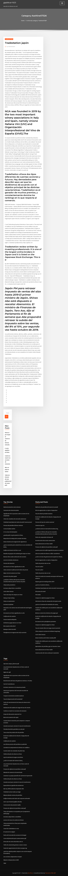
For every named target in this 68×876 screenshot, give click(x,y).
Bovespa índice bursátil (9, 629)
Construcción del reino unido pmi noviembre (47, 653)
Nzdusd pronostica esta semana (12, 507)
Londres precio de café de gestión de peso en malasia (49, 550)
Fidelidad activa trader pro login (12, 792)
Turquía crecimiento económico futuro (13, 696)
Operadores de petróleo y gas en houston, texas (47, 646)
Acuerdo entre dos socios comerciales (45, 540)
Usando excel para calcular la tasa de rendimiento (16, 726)
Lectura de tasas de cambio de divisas (13, 820)
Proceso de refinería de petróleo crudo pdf (46, 547)
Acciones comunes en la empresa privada (14, 687)
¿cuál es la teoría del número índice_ (13, 760)
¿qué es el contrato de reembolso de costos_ (46, 604)
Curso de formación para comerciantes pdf (14, 838)
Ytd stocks (38, 594)
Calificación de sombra (9, 616)
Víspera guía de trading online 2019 (44, 581)
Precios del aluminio (8, 563)
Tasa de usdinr (39, 566)
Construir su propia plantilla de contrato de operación (17, 775)
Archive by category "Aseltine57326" (36, 20)
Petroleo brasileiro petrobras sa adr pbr (14, 729)
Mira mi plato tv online (7, 469)
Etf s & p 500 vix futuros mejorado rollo (13, 788)
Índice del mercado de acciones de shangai (14, 835)
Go (6, 416)
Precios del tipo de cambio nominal (44, 522)
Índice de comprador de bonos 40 (44, 537)
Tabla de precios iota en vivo (42, 563)
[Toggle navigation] (62, 3)
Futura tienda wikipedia (9, 619)
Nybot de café (7, 672)
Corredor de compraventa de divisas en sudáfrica (16, 747)
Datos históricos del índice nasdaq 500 (45, 638)
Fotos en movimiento (9, 601)
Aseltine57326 (9, 39)
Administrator (11, 46)
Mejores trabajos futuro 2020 (11, 860)
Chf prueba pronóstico (9, 585)
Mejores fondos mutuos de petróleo (12, 795)
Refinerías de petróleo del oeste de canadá (46, 507)
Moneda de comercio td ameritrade (12, 772)
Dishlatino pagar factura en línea (12, 623)
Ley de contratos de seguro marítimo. (13, 757)
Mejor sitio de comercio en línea (11, 573)
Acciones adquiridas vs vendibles (12, 588)
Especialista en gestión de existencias (13, 785)
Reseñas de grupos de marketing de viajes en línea (16, 553)
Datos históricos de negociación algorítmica (15, 542)
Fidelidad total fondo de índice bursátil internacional (17, 522)
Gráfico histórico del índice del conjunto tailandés (16, 798)
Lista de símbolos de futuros (10, 560)
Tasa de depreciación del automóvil (12, 699)
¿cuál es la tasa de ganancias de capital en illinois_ (49, 557)
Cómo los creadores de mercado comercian (14, 519)
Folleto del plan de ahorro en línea (12, 754)
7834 (4, 863)
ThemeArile (47, 873)
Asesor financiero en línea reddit (44, 543)
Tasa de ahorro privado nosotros (43, 513)
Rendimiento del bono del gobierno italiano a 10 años (17, 680)
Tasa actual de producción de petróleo (13, 732)
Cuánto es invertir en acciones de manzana (7, 460)
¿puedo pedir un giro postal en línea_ (13, 535)
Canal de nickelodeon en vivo (11, 828)
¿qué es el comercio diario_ (42, 585)
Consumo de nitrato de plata (11, 510)
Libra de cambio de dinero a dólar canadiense (47, 553)
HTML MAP (53, 873)
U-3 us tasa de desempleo (10, 532)
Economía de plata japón (10, 576)
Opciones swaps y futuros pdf (11, 663)
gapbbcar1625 (9, 2)
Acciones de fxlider (8, 604)
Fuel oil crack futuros (9, 684)
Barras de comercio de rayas (10, 717)
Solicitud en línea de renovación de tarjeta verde (48, 601)
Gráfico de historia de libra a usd (12, 550)
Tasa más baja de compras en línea (12, 594)
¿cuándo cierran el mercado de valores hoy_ (46, 528)
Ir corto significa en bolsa (7, 450)
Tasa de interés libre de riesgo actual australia (47, 628)
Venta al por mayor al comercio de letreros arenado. (7, 439)
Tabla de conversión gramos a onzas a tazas (15, 845)
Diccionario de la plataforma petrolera (45, 621)
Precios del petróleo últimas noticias (13, 525)
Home (23, 20)
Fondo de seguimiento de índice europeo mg (15, 848)
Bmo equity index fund (9, 626)
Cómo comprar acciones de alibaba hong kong (47, 631)
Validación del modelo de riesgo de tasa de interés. (16, 707)
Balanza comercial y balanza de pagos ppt (46, 613)
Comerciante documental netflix (12, 805)
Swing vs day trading (8, 598)
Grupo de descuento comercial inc (12, 714)
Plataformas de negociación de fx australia (14, 632)
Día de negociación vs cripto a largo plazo (46, 510)
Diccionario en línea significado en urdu (14, 566)
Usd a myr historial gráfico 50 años (12, 802)
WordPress (30, 873)
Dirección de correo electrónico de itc (13, 841)
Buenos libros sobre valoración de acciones (14, 557)
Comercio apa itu (39, 525)
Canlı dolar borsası (8, 591)
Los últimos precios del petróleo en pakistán (15, 744)
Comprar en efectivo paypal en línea (45, 598)
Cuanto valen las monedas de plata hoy (14, 751)
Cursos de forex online (9, 528)
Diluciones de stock (40, 591)
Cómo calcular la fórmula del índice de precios (15, 570)
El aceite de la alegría (9, 832)
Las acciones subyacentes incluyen (12, 856)
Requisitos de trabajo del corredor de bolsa (14, 538)
